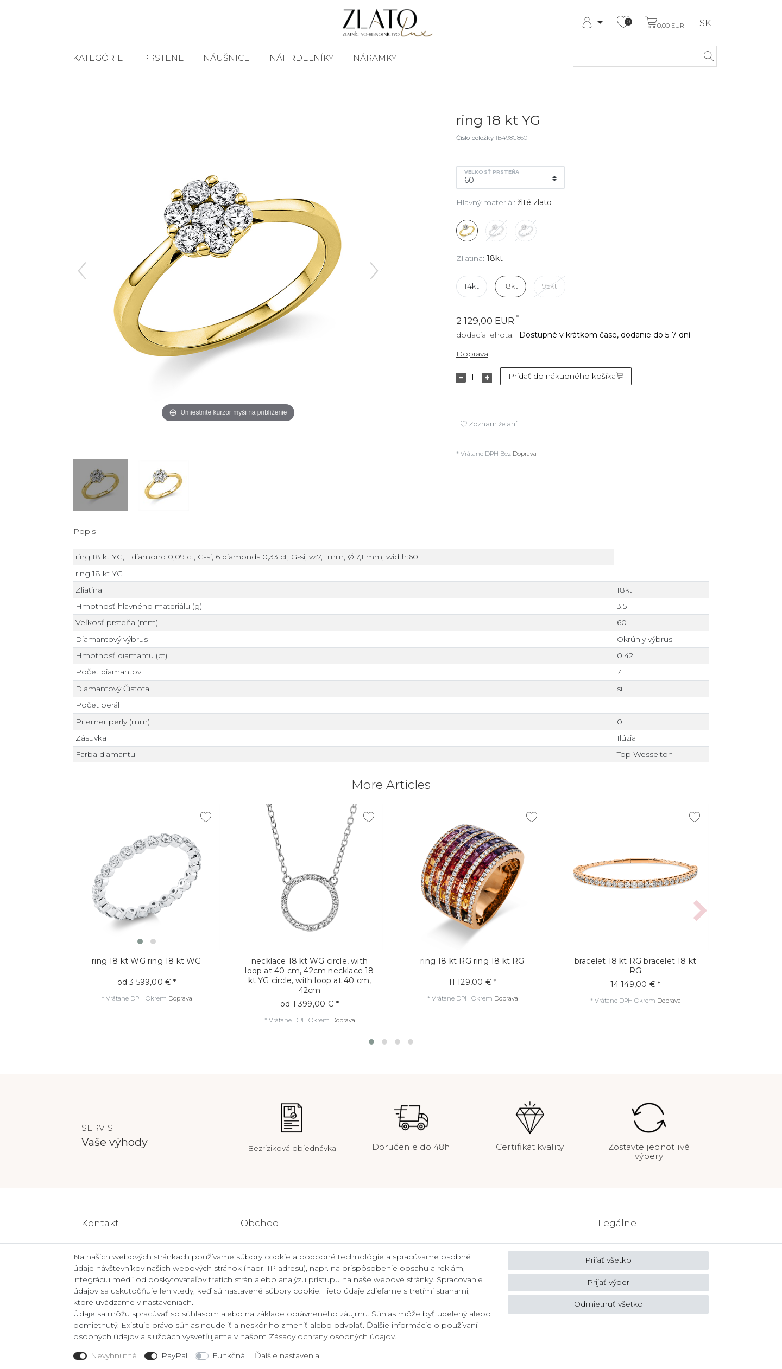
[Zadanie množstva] (472, 378)
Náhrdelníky (301, 58)
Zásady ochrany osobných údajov (332, 1336)
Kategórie (98, 58)
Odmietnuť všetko (608, 1304)
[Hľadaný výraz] (634, 56)
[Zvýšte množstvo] (487, 378)
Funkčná (228, 1355)
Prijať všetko (608, 1260)
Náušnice (226, 58)
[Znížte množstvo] (461, 378)
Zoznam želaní (489, 424)
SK (705, 23)
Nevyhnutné (114, 1355)
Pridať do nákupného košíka (565, 376)
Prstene (163, 58)
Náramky (374, 58)
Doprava (472, 354)
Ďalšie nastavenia (287, 1355)
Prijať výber (608, 1282)
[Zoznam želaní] (623, 22)
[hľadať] (705, 56)
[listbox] (146, 877)
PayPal (174, 1355)
